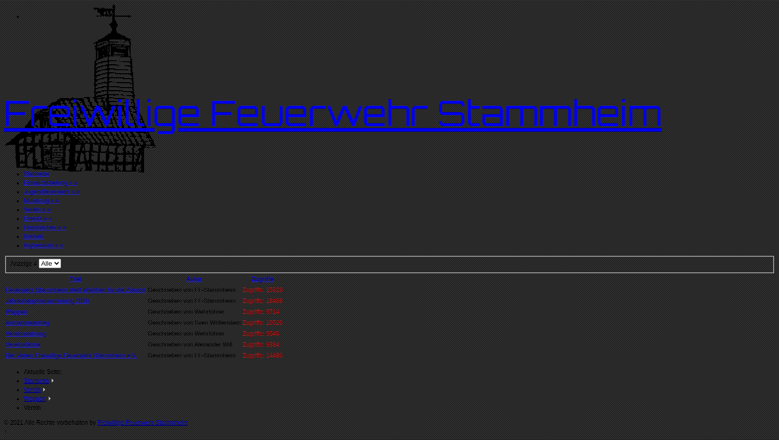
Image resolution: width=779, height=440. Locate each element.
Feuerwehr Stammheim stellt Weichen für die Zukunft (75, 290)
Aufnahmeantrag (27, 322)
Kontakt (34, 236)
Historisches (45, 227)
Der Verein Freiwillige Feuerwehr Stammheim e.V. (71, 355)
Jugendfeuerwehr (52, 191)
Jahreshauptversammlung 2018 (47, 300)
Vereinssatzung (25, 333)
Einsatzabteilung (51, 182)
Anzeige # (24, 263)
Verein (37, 209)
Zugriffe (262, 279)
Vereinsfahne (22, 344)
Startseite (36, 173)
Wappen (16, 311)
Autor (194, 279)
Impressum (43, 245)
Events (38, 218)
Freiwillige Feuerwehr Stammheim (333, 113)
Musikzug (41, 200)
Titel (75, 279)
